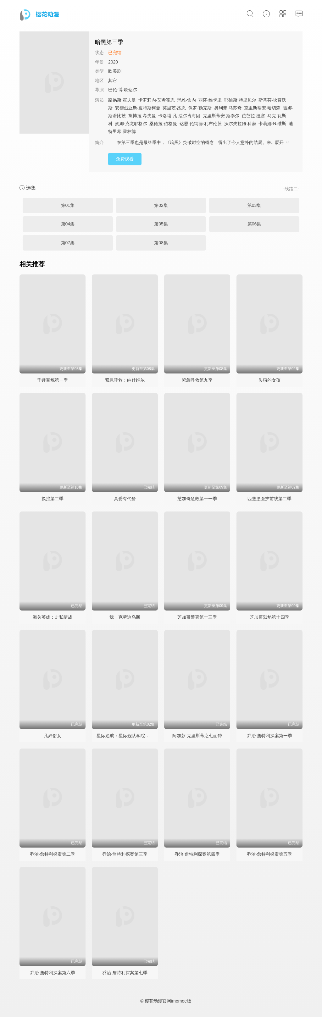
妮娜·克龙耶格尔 (131, 123)
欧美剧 (114, 71)
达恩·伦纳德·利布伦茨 (201, 123)
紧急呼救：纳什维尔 (125, 380)
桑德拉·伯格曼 (163, 123)
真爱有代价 (125, 498)
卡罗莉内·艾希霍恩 (156, 99)
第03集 (254, 205)
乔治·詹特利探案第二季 (52, 854)
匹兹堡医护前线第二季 (269, 498)
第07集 (68, 242)
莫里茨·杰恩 (174, 107)
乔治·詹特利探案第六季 (52, 972)
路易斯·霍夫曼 (122, 99)
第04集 (68, 223)
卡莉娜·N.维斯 (272, 123)
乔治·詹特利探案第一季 (269, 735)
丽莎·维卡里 (210, 99)
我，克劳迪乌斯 (124, 617)
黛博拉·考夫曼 (142, 115)
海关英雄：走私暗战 (52, 617)
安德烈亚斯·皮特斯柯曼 (137, 107)
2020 (113, 61)
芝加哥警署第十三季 (197, 617)
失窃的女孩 (269, 380)
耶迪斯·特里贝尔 (240, 99)
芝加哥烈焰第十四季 (269, 617)
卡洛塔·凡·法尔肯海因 (179, 115)
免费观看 (125, 158)
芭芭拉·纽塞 (253, 115)
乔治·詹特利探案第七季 (124, 972)
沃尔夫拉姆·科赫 (240, 123)
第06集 (254, 223)
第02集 (161, 205)
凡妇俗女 (52, 735)
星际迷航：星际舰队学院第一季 (127, 735)
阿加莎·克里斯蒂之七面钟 (197, 735)
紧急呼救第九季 (197, 380)
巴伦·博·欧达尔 (122, 89)
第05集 (161, 223)
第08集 (161, 242)
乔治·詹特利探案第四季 (197, 854)
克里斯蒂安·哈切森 (262, 107)
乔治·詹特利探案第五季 (269, 854)
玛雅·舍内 (186, 99)
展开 (282, 142)
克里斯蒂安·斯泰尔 (221, 115)
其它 (112, 80)
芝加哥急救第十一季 (197, 498)
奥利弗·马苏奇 (228, 107)
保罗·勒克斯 (200, 107)
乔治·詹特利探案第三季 (124, 854)
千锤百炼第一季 (52, 380)
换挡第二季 (53, 498)
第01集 (68, 205)
